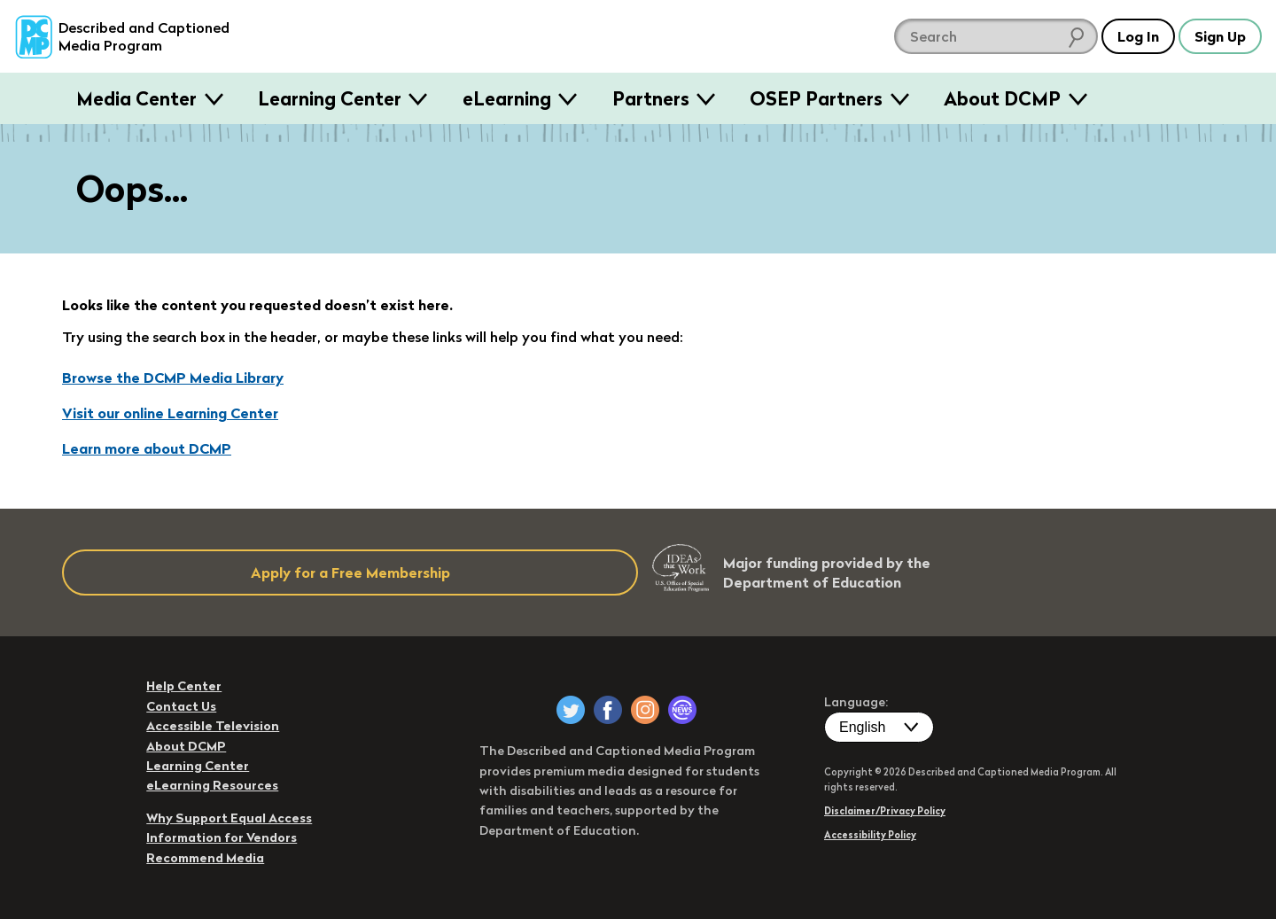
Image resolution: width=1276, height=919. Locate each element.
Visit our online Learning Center (170, 413)
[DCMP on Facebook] (608, 710)
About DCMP (1002, 98)
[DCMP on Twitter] (570, 710)
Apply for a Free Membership (350, 572)
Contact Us (181, 706)
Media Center (136, 98)
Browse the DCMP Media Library (173, 377)
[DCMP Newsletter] (682, 710)
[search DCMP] (996, 36)
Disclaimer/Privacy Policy (884, 811)
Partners (650, 98)
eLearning (507, 98)
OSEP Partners (816, 98)
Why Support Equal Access (229, 818)
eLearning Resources (212, 785)
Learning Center (329, 98)
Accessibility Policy (870, 835)
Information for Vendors (221, 837)
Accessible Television (212, 726)
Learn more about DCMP (146, 448)
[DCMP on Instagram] (645, 710)
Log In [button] (1138, 36)
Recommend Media (205, 858)
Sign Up (1220, 36)
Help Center (184, 686)
